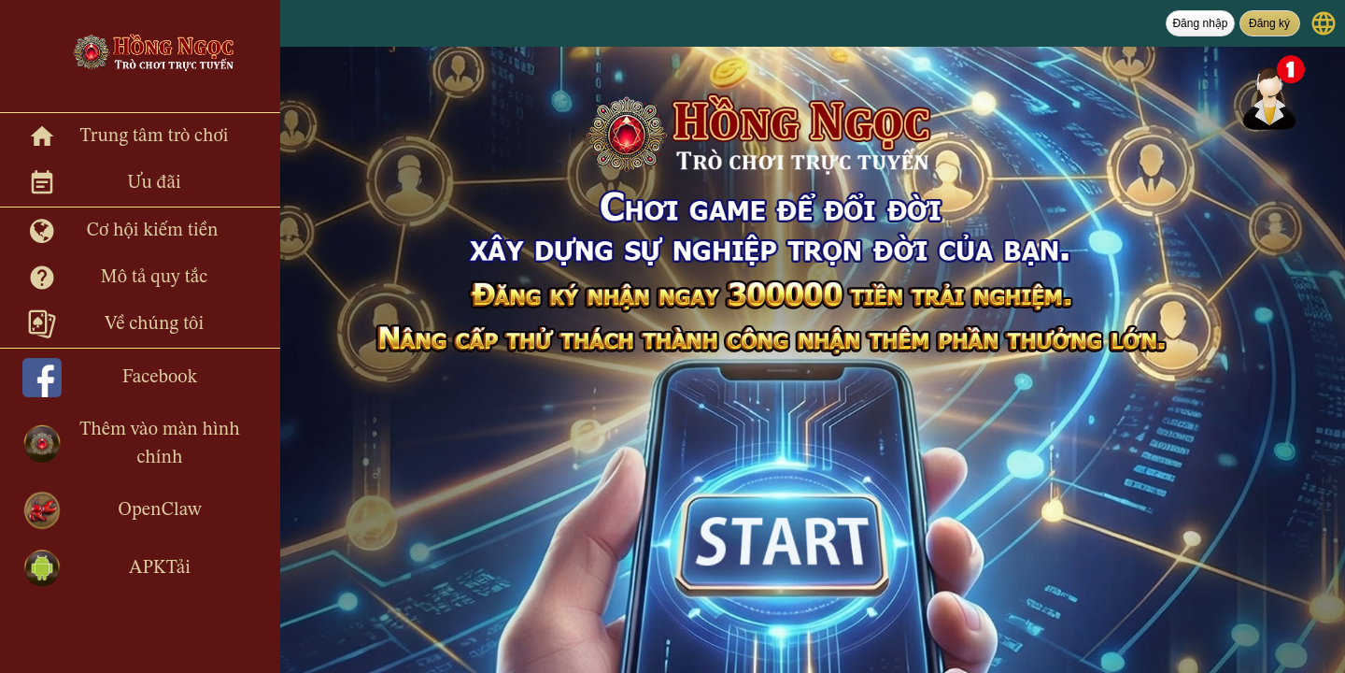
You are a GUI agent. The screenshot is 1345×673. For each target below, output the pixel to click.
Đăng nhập (1199, 23)
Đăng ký (1269, 23)
